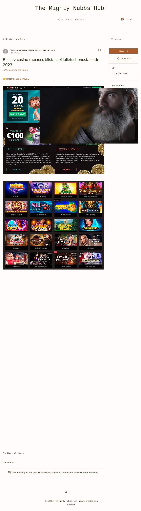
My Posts (20, 39)
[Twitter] (66, 491)
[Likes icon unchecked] (5, 453)
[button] (89, 116)
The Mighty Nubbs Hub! (71, 8)
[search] (123, 39)
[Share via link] (19, 453)
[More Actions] (102, 50)
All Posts (7, 39)
